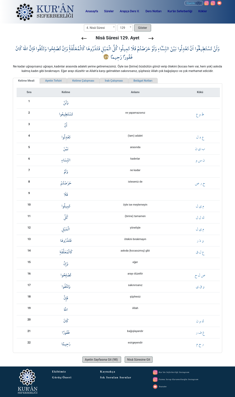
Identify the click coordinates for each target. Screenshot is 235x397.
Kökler (202, 11)
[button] (84, 38)
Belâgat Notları (142, 80)
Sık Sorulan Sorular (115, 377)
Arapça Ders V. (129, 11)
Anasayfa (91, 11)
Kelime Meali (26, 80)
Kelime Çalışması (83, 80)
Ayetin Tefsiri (53, 80)
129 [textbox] (122, 28)
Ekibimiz (59, 371)
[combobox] (100, 27)
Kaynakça (107, 371)
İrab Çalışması (114, 80)
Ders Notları (153, 11)
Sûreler (109, 11)
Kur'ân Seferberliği (180, 11)
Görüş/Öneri (62, 377)
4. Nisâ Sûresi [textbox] (95, 28)
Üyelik (194, 3)
